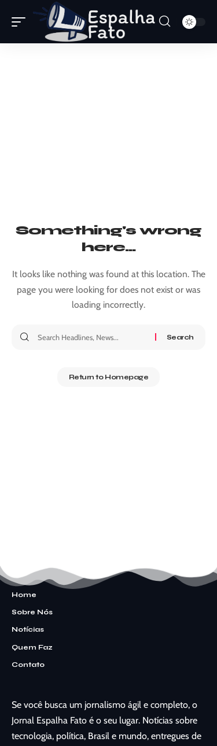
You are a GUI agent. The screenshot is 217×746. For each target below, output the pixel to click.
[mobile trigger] (21, 21)
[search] (164, 21)
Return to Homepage (109, 377)
